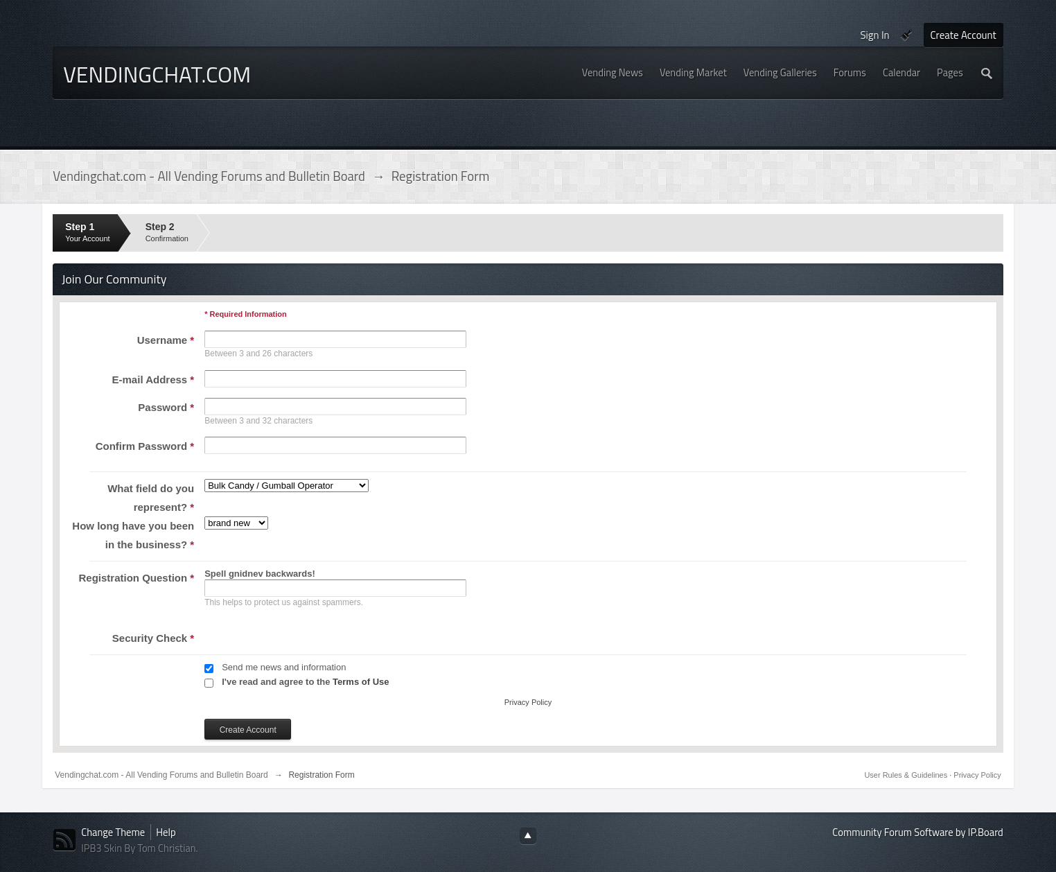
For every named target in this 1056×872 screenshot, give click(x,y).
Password (166, 407)
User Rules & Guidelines (906, 775)
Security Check (153, 638)
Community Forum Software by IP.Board (917, 832)
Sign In (874, 35)
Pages (950, 72)
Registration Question (137, 578)
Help (165, 832)
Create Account (963, 35)
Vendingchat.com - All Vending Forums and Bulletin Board (161, 775)
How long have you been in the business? (133, 535)
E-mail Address (153, 379)
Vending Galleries (780, 72)
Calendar (901, 72)
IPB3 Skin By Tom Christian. (139, 848)
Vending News (612, 72)
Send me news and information (284, 667)
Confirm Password (145, 446)
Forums (850, 72)
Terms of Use (361, 682)
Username (166, 340)
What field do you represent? (150, 497)
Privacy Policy (528, 702)
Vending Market (693, 72)
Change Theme (113, 832)
